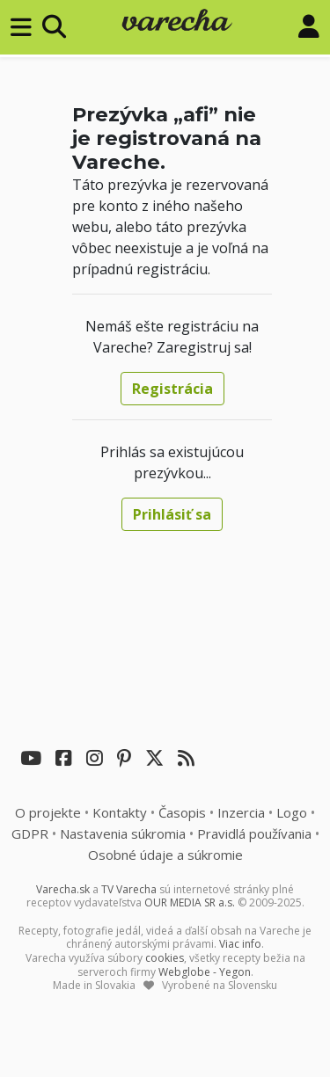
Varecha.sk (63, 889)
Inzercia (241, 812)
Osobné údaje (165, 854)
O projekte (48, 812)
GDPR (29, 833)
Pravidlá (254, 833)
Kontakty (119, 812)
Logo (291, 812)
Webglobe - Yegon (204, 971)
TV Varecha (129, 889)
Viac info (240, 943)
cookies (164, 957)
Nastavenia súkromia (123, 833)
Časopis (182, 812)
